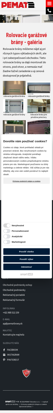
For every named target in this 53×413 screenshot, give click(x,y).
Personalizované (20, 231)
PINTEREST (13, 359)
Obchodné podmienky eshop (17, 284)
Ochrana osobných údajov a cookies (26, 181)
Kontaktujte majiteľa (13, 334)
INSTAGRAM (13, 354)
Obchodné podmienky (14, 290)
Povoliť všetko (26, 251)
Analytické (17, 236)
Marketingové (19, 242)
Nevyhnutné (18, 225)
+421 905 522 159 (11, 312)
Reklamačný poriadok (14, 294)
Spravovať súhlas (25, 406)
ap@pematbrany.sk (12, 323)
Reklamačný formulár (14, 299)
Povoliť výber (26, 259)
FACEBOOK (12, 349)
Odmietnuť (26, 267)
